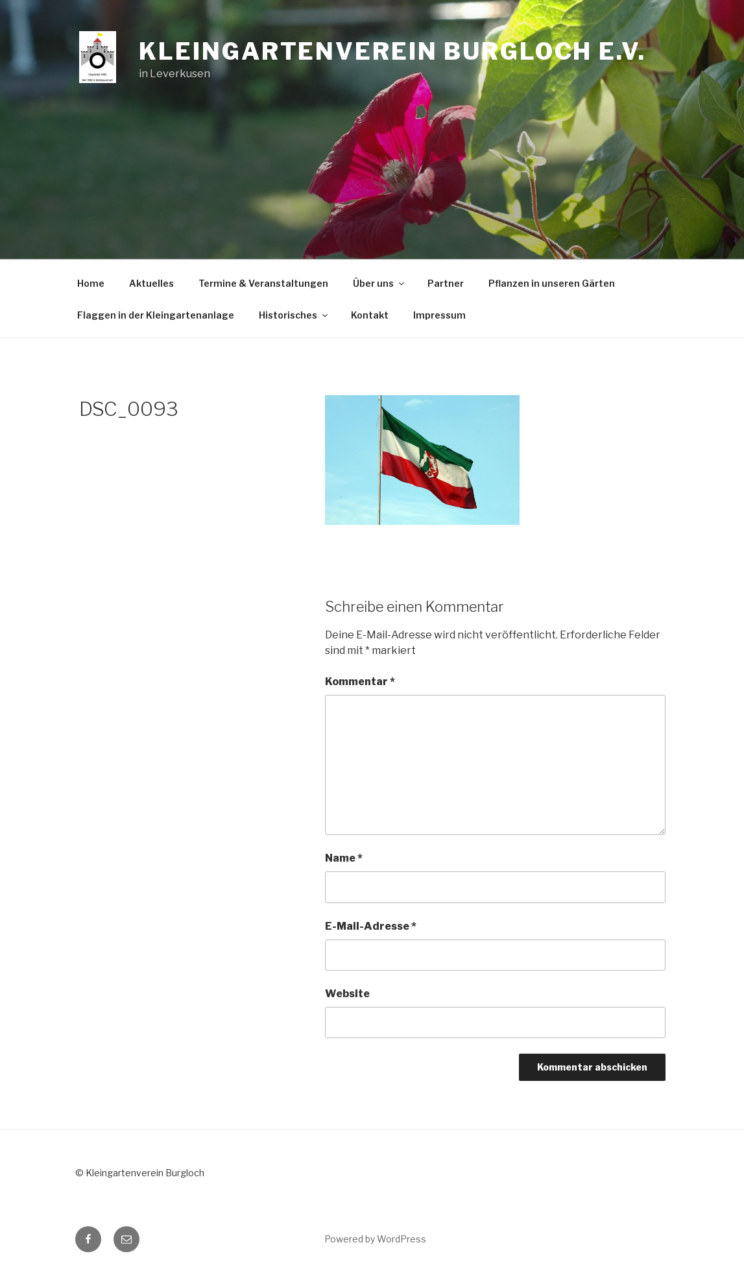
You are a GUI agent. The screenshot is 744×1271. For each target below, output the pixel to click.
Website (347, 993)
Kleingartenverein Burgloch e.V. (392, 51)
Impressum (439, 315)
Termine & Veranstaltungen (263, 283)
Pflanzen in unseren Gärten (551, 283)
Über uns (379, 283)
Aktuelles (151, 283)
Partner (445, 283)
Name (344, 858)
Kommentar (360, 681)
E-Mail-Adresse (370, 926)
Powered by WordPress (375, 1238)
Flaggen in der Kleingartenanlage (155, 315)
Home (90, 283)
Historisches (294, 315)
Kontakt (370, 315)
